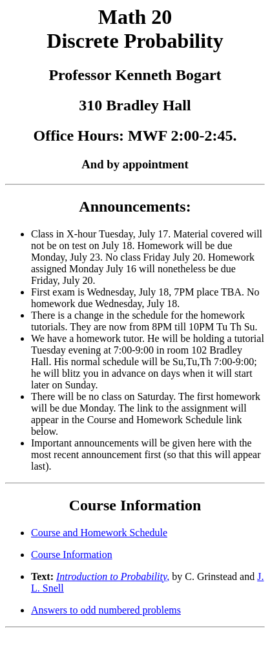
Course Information (71, 554)
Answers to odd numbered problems (106, 610)
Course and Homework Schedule (99, 532)
